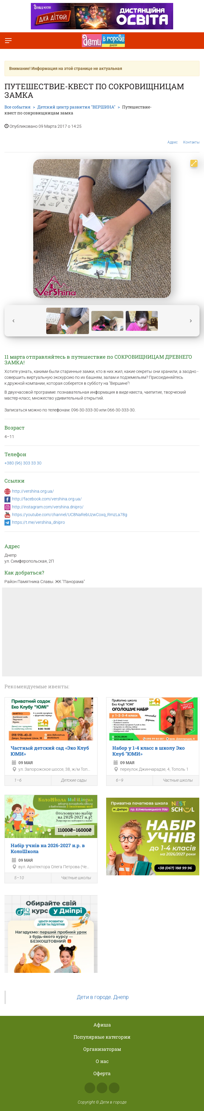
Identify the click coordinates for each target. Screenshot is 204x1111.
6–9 (116, 781)
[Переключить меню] (8, 40)
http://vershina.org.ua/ (33, 491)
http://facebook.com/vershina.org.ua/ (47, 499)
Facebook (90, 1088)
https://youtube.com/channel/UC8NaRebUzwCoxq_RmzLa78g (69, 514)
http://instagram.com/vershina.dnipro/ (48, 507)
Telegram (114, 1088)
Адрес (173, 137)
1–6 (15, 781)
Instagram (102, 1088)
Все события (17, 107)
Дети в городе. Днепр (103, 997)
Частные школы (174, 780)
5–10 (16, 878)
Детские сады (70, 780)
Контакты (191, 137)
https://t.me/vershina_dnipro (38, 522)
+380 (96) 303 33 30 (23, 463)
